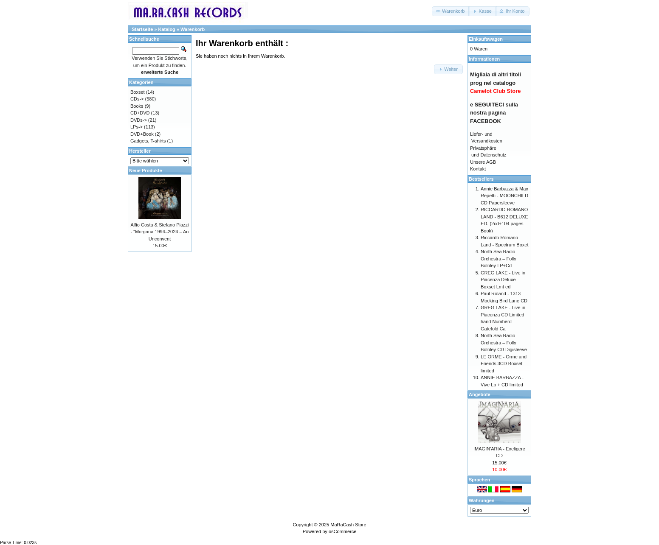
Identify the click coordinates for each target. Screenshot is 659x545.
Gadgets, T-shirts (148, 140)
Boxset (137, 92)
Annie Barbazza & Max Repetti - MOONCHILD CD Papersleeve (504, 195)
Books (137, 106)
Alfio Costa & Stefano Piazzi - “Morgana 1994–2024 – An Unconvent (160, 231)
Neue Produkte (145, 170)
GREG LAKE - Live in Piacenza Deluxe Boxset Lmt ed (503, 279)
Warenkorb (192, 29)
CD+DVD (140, 112)
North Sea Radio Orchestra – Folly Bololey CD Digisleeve (504, 342)
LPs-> (136, 126)
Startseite (142, 29)
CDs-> (137, 98)
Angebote (479, 394)
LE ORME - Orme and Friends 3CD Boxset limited (504, 363)
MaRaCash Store (348, 524)
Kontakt (478, 168)
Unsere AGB (483, 162)
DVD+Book (142, 134)
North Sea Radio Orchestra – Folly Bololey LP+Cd (498, 258)
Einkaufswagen (486, 39)
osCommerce (342, 531)
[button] (451, 11)
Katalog (166, 29)
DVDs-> (138, 120)
